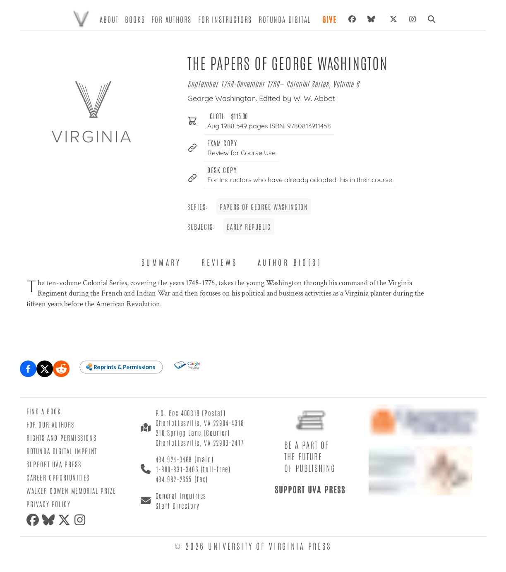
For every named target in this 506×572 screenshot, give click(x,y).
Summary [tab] (161, 262)
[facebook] (34, 520)
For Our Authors (50, 424)
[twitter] (66, 520)
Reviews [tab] (219, 262)
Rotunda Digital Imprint (61, 451)
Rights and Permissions (61, 437)
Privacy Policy (48, 504)
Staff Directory (178, 505)
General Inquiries (181, 495)
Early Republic (249, 226)
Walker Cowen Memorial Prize (71, 490)
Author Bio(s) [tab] (290, 262)
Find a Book (43, 411)
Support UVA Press (53, 464)
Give (329, 19)
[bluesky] (372, 19)
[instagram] (81, 520)
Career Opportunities (58, 477)
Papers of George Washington (264, 206)
